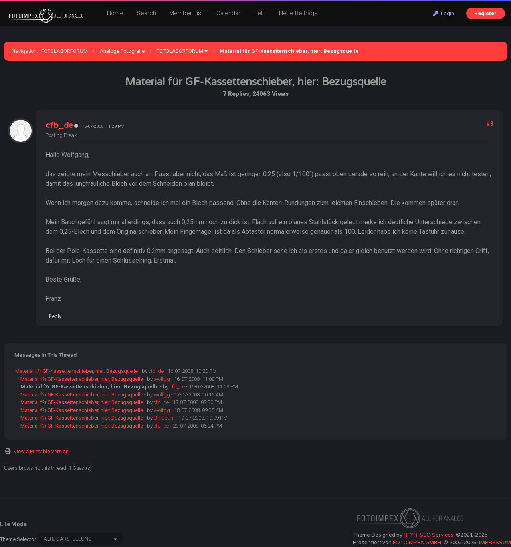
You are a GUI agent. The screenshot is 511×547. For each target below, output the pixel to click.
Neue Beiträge (298, 13)
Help (260, 13)
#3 (489, 124)
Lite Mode (13, 524)
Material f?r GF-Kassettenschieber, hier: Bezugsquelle (76, 371)
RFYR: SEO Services (429, 535)
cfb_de (59, 125)
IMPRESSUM (495, 542)
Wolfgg (162, 379)
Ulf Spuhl (164, 418)
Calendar (228, 13)
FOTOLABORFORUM (64, 51)
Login (443, 13)
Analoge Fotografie (122, 51)
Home (115, 13)
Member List (186, 13)
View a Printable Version (41, 451)
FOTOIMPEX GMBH (417, 542)
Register (485, 13)
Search (146, 13)
